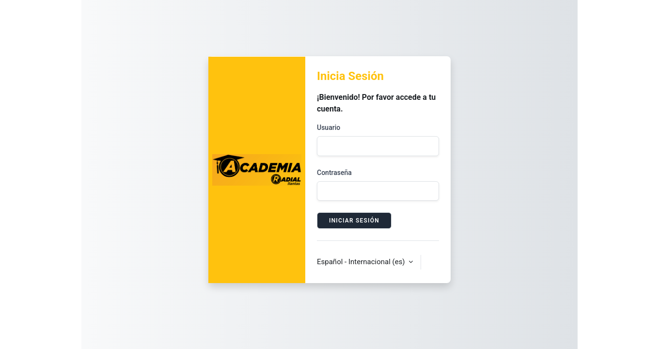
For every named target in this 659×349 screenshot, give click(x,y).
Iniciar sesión (354, 220)
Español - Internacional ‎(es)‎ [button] (362, 261)
